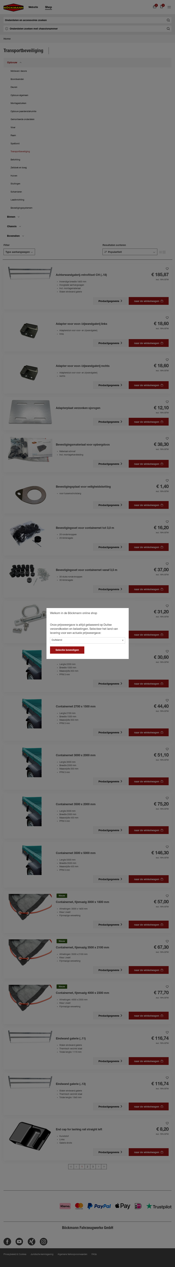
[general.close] (122, 614)
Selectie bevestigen (67, 650)
